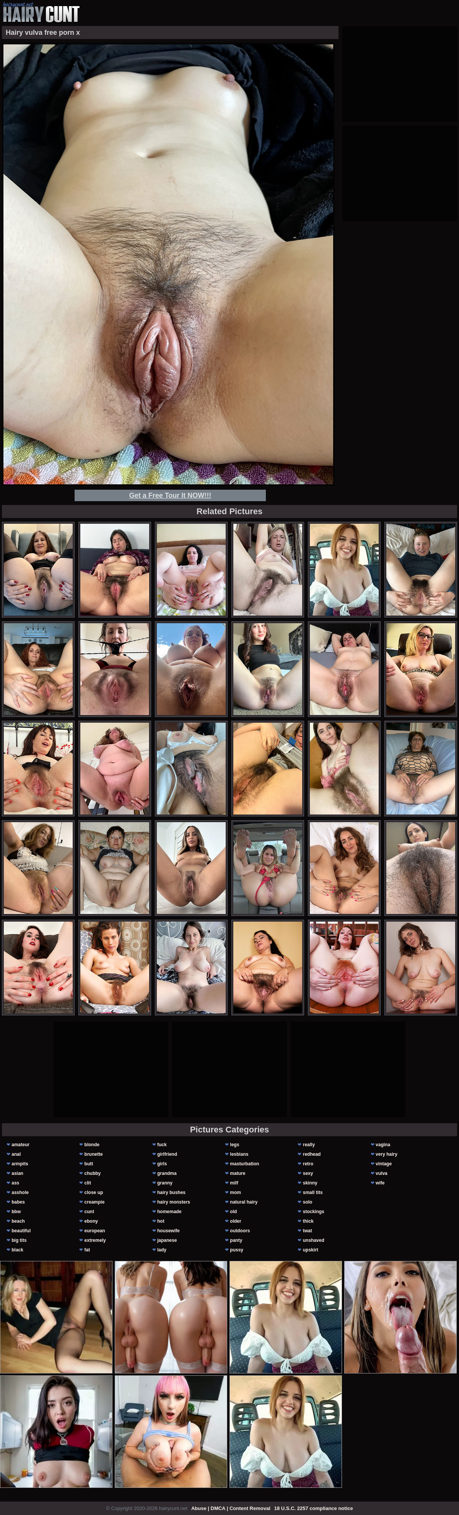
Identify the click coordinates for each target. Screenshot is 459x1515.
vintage (384, 1163)
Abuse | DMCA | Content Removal (230, 1508)
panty (236, 1240)
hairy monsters (173, 1202)
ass (15, 1183)
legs (234, 1144)
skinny (310, 1183)
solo (308, 1202)
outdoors (240, 1230)
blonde (92, 1144)
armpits (19, 1163)
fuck (162, 1144)
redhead (312, 1154)
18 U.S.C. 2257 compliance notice (313, 1508)
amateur (20, 1144)
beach (18, 1221)
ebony (91, 1221)
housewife (168, 1230)
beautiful (21, 1230)
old (233, 1211)
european (95, 1230)
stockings (313, 1211)
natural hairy (243, 1202)
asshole (20, 1192)
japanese (167, 1240)
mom (235, 1192)
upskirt (310, 1250)
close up (94, 1192)
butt (89, 1163)
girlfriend (167, 1154)
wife (380, 1183)
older (235, 1221)
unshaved (313, 1240)
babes (18, 1202)
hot (160, 1221)
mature (237, 1173)
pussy (236, 1250)
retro (308, 1163)
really (309, 1144)
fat (87, 1250)
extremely (95, 1240)
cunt (89, 1211)
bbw (16, 1211)
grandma (167, 1173)
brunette (94, 1154)
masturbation (244, 1163)
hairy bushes (171, 1192)
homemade (169, 1211)
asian (17, 1173)
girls (162, 1163)
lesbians (239, 1154)
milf (234, 1183)
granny (165, 1183)
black (17, 1250)
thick (308, 1221)
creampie (95, 1202)
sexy (308, 1173)
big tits (18, 1240)
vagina (383, 1144)
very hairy (386, 1154)
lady (161, 1250)
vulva (381, 1173)
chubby (93, 1173)
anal (16, 1154)
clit (88, 1183)
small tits (313, 1192)
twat (307, 1230)
